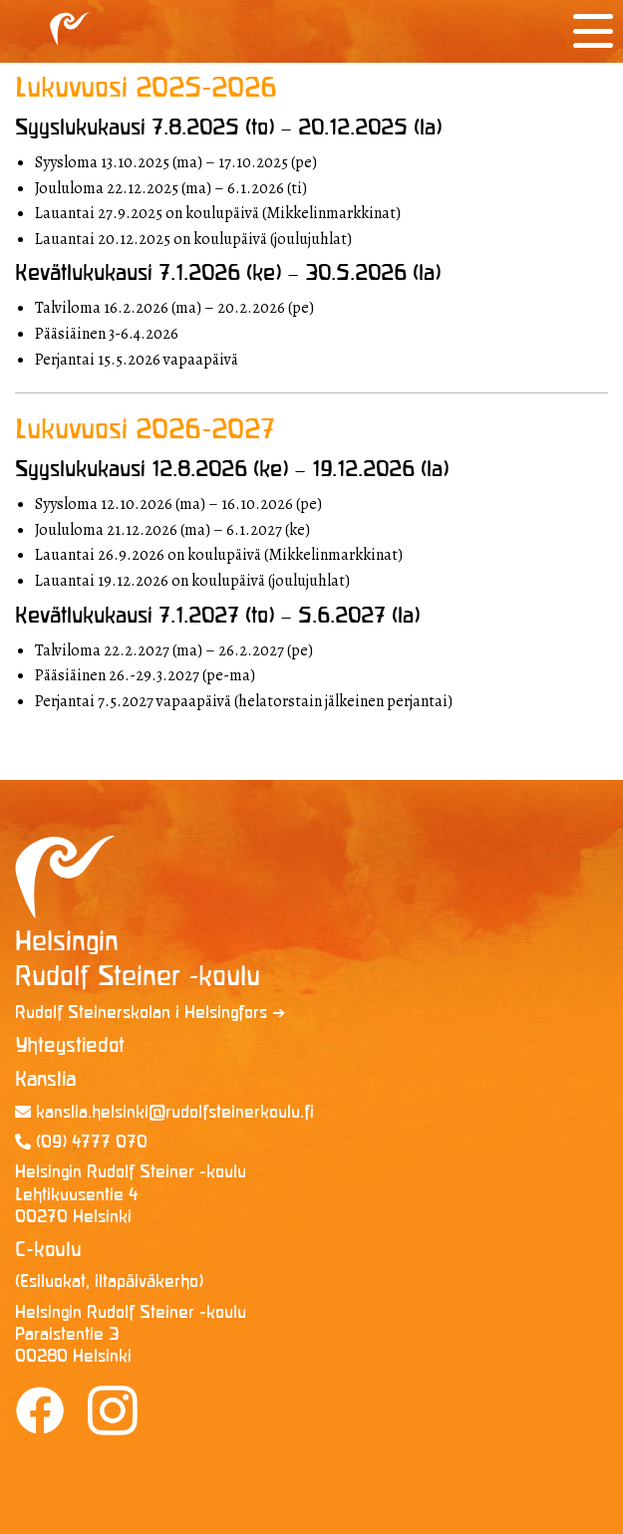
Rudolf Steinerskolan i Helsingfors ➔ (150, 1013)
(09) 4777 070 (81, 1143)
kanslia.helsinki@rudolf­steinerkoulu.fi (164, 1113)
